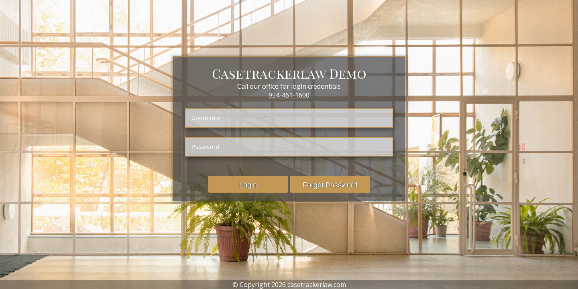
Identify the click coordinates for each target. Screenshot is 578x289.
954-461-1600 (289, 95)
